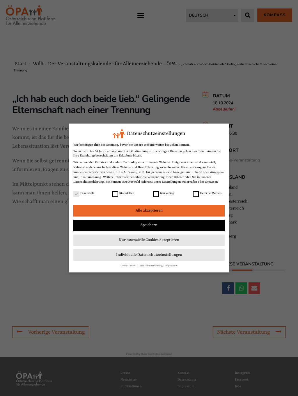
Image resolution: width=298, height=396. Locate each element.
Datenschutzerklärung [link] (88, 180)
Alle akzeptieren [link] (149, 209)
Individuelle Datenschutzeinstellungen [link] (149, 253)
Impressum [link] (171, 264)
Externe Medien (207, 192)
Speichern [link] (149, 224)
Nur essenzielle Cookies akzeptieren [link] (149, 239)
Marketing (163, 192)
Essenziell (83, 192)
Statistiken (123, 192)
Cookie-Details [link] (128, 264)
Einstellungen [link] (171, 180)
